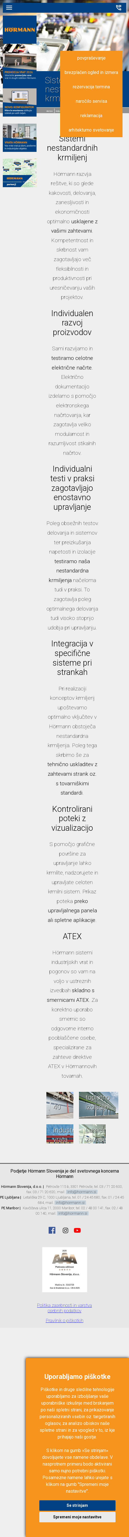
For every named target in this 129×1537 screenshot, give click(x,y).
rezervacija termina (91, 86)
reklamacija (91, 115)
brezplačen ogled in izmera (91, 72)
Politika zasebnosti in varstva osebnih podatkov (64, 1308)
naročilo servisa (91, 101)
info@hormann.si (81, 1192)
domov (49, 111)
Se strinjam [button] (77, 1505)
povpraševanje (91, 58)
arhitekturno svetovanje (91, 130)
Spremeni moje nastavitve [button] (77, 1517)
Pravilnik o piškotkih (64, 1320)
